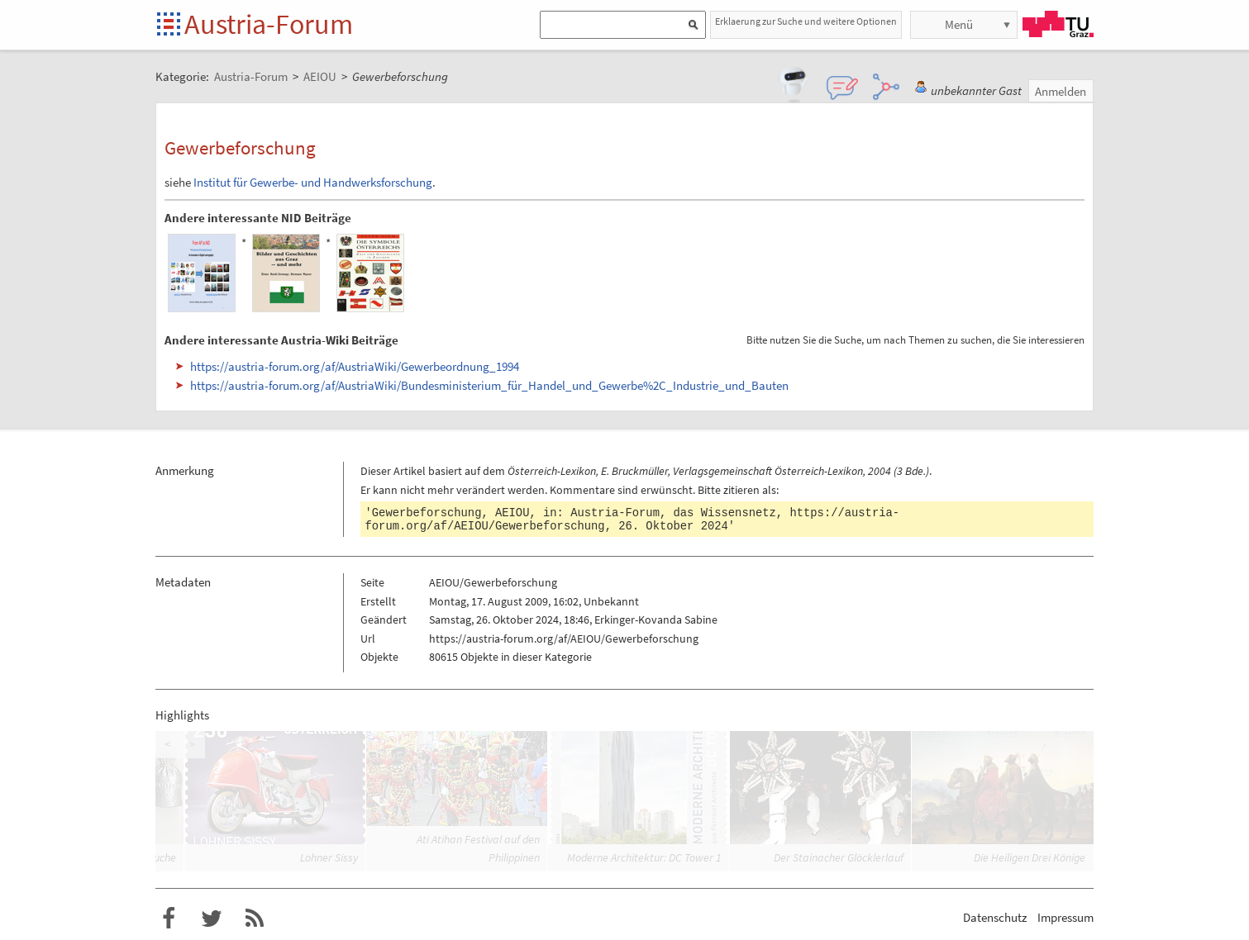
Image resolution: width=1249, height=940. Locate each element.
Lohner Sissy (329, 857)
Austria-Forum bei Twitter (211, 918)
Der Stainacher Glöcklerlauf (838, 857)
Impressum (1065, 917)
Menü (959, 24)
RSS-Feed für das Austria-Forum (254, 918)
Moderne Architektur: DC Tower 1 (644, 857)
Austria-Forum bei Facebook (168, 918)
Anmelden (1060, 91)
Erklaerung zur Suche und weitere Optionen (806, 21)
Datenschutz (995, 917)
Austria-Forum (268, 24)
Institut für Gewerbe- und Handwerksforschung (312, 182)
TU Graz (1058, 24)
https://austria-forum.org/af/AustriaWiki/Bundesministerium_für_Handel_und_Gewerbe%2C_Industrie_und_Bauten (489, 385)
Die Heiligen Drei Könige (1029, 857)
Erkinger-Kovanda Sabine (655, 619)
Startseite (169, 25)
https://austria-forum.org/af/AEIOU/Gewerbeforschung (563, 638)
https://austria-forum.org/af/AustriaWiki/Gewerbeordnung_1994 (354, 366)
